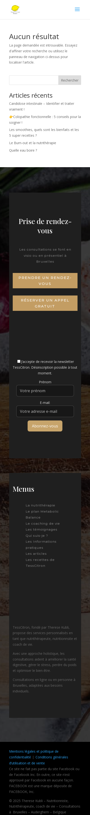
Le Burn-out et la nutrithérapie (32, 143)
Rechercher (69, 80)
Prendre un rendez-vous (45, 280)
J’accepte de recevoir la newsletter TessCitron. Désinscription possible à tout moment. (45, 367)
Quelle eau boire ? (23, 150)
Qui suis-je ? (37, 535)
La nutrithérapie (41, 507)
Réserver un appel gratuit (45, 303)
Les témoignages (42, 530)
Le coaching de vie (43, 524)
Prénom (45, 382)
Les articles (37, 552)
